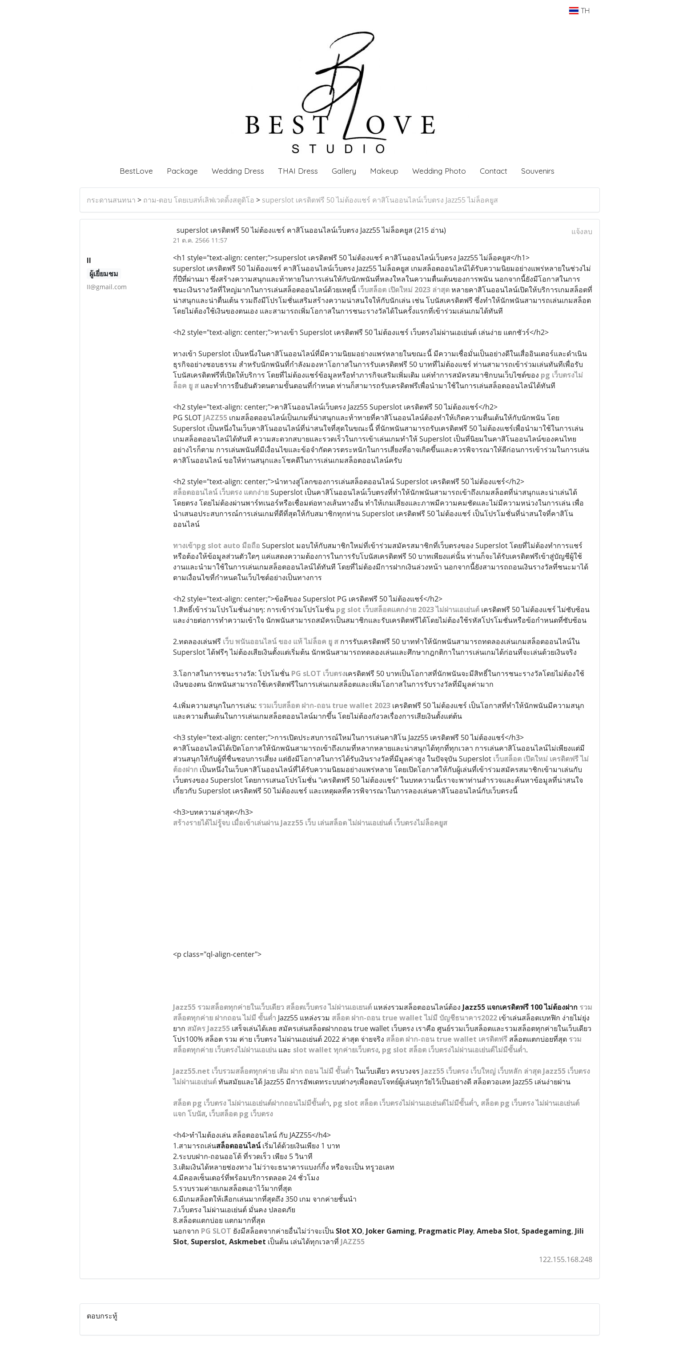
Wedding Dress (238, 170)
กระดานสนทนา (111, 200)
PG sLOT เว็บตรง (318, 673)
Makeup (384, 170)
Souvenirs (537, 170)
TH (579, 10)
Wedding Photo (439, 170)
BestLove (136, 170)
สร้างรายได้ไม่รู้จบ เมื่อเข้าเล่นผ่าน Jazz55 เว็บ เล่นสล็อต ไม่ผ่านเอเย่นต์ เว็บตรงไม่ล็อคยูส (310, 823)
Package (182, 170)
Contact (493, 170)
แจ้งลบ (581, 231)
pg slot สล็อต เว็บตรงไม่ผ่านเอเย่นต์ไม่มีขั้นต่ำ (405, 1103)
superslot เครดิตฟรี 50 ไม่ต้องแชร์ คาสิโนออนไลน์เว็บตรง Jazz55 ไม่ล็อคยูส (380, 200)
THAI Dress (298, 170)
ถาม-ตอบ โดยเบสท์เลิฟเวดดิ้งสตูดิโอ (198, 200)
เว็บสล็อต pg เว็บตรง (241, 1114)
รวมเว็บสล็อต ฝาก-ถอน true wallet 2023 (324, 705)
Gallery (344, 170)
